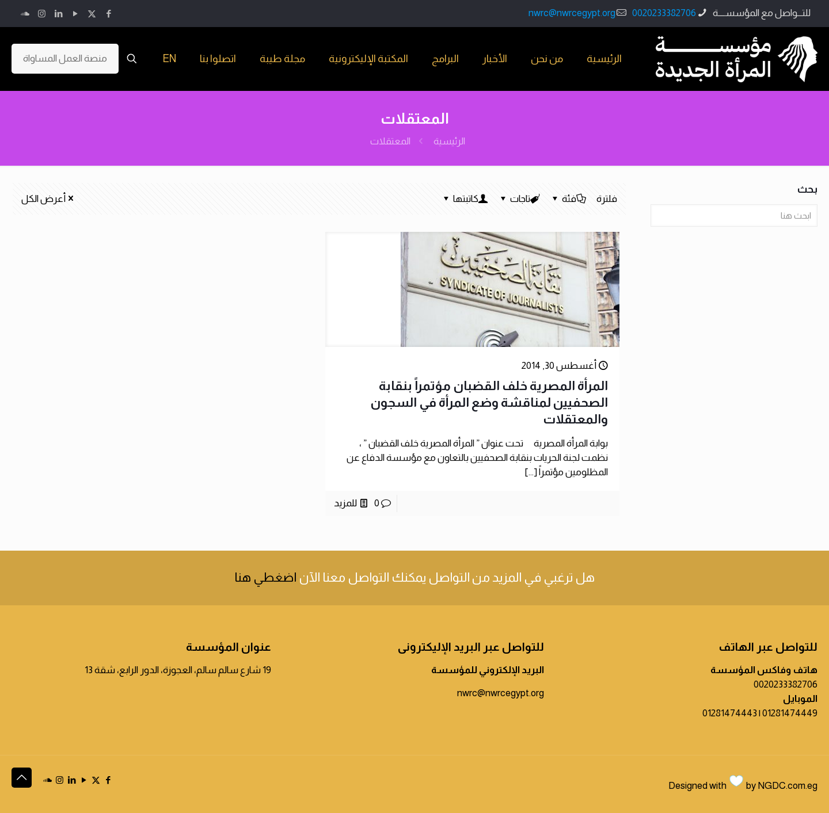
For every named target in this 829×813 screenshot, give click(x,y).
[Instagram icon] (41, 13)
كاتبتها (465, 198)
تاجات (519, 198)
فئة (568, 198)
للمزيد (345, 503)
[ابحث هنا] (734, 215)
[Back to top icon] (22, 778)
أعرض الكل (48, 198)
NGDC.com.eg (787, 785)
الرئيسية (449, 141)
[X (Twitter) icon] (92, 13)
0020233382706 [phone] (664, 12)
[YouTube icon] (75, 13)
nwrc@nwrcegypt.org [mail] (571, 12)
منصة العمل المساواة (65, 58)
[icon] (25, 13)
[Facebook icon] (108, 13)
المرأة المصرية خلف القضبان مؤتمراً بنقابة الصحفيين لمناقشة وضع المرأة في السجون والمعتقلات (489, 402)
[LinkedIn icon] (58, 13)
